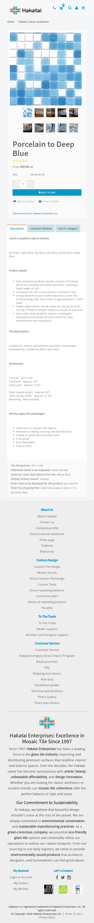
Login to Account (21, 877)
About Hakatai (47, 516)
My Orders (21, 883)
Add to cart (47, 192)
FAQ (47, 668)
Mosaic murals (47, 573)
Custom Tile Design (47, 567)
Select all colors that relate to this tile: (33, 474)
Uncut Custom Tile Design (47, 578)
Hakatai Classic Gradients (33, 21)
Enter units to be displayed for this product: (37, 483)
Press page (47, 540)
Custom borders (47, 596)
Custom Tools (47, 584)
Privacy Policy (47, 917)
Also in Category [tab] (68, 228)
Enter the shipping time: (25, 488)
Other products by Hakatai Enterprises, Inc (35, 213)
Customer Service (47, 650)
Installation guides (47, 685)
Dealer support (47, 629)
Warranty (47, 679)
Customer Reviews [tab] (41, 228)
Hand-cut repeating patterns (47, 602)
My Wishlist (21, 889)
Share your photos (47, 703)
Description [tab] (17, 228)
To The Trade (47, 623)
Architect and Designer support (47, 635)
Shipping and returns (47, 673)
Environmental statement (47, 534)
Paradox (47, 608)
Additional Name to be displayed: (31, 470)
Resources (47, 551)
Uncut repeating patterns (47, 590)
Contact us (47, 522)
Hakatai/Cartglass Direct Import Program (47, 656)
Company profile (47, 528)
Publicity (47, 546)
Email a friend (49, 201)
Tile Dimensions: (21, 465)
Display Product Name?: (25, 479)
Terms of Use (73, 913)
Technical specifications (47, 691)
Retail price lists (47, 662)
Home (10, 21)
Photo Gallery (47, 697)
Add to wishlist (23, 201)
